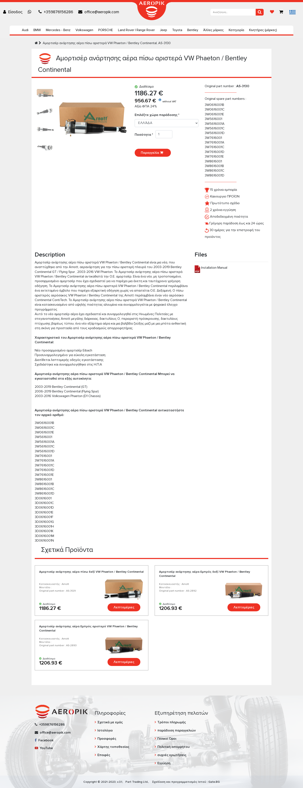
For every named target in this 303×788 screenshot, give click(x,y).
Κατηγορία (236, 30)
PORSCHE (105, 30)
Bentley (192, 30)
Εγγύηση (163, 763)
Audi (25, 30)
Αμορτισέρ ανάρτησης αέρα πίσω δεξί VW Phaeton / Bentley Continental (91, 572)
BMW (37, 30)
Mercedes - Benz (58, 30)
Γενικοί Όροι (166, 739)
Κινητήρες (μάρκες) (263, 30)
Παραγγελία (153, 153)
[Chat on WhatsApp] (30, 11)
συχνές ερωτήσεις (171, 755)
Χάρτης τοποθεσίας (113, 747)
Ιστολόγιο (105, 730)
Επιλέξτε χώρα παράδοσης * (157, 115)
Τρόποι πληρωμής (171, 722)
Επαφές (103, 755)
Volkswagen (84, 30)
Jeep (163, 30)
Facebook (44, 740)
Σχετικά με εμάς (110, 722)
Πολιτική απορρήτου (173, 747)
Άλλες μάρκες (213, 30)
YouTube (44, 748)
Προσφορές (106, 739)
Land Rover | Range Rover (136, 30)
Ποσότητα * (145, 135)
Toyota (177, 30)
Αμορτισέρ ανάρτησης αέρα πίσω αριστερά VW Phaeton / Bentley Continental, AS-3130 (107, 43)
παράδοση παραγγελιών (176, 730)
